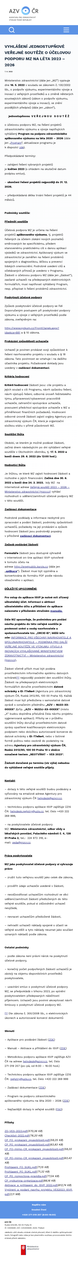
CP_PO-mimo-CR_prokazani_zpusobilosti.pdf (34, 1158)
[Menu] (66, 30)
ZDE (51, 1039)
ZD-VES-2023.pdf (16, 1131)
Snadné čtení (39, 1209)
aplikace (11, 571)
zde (21, 147)
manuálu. (56, 611)
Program (16, 142)
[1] (17, 677)
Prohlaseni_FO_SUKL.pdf (21, 1167)
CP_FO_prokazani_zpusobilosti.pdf (27, 1140)
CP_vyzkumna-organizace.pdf (24, 1180)
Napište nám (39, 1204)
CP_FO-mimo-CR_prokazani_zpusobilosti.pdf (34, 1149)
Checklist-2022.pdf (17, 1135)
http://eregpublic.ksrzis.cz (31, 566)
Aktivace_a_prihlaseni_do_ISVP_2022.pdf (31, 1185)
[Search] (12, 30)
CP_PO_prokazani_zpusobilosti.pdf (27, 1144)
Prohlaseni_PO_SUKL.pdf (21, 1171)
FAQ (59, 1109)
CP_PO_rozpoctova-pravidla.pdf (25, 1176)
